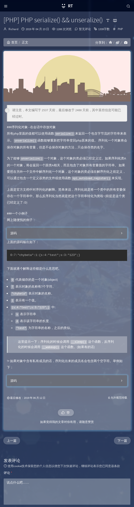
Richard (13, 29)
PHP (120, 29)
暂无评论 (85, 29)
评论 (8, 473)
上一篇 (12, 441)
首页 (12, 42)
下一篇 (122, 441)
